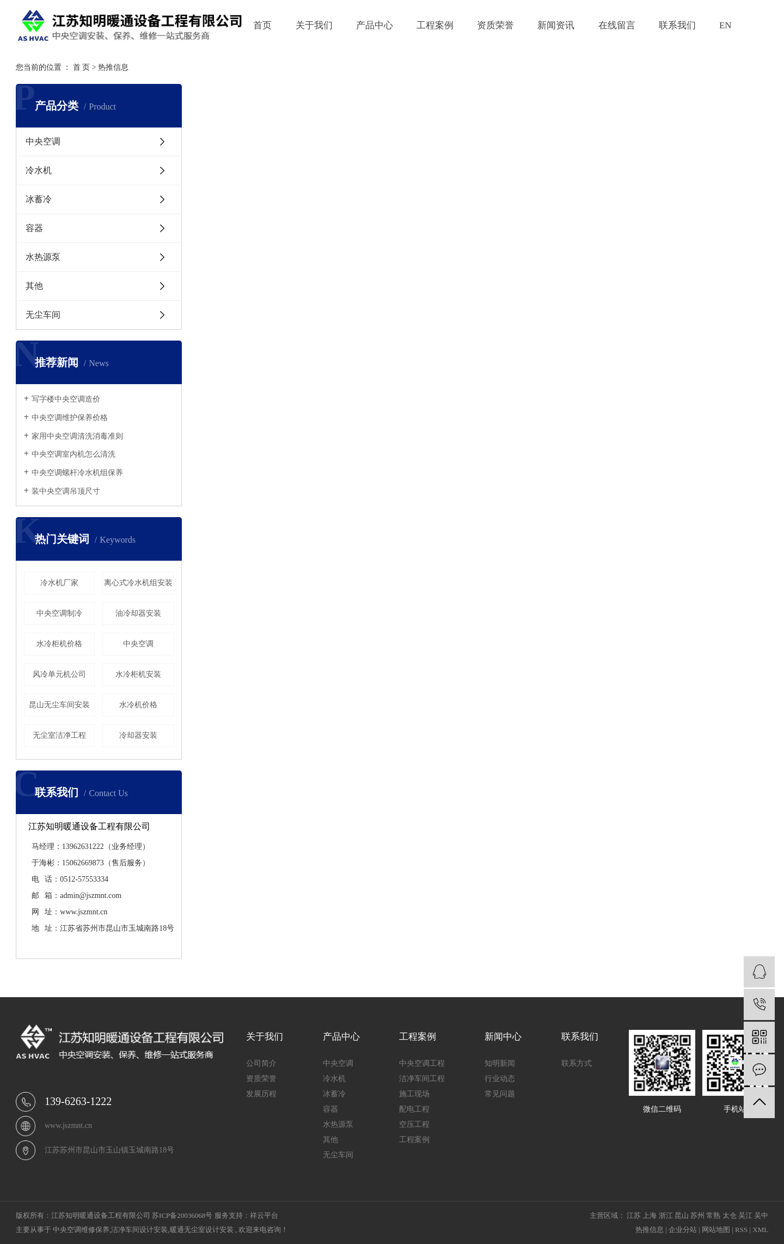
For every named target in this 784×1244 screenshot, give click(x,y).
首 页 (81, 67)
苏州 (697, 1215)
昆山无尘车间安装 (59, 705)
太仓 (729, 1215)
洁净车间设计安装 (139, 1229)
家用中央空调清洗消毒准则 (77, 436)
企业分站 (683, 1229)
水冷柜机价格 (59, 644)
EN (725, 25)
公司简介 (261, 1063)
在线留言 (616, 25)
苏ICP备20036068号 (182, 1215)
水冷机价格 (138, 705)
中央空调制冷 (59, 613)
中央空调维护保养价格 (70, 418)
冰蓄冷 (39, 199)
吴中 (761, 1215)
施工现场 (414, 1094)
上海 (649, 1215)
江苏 (634, 1215)
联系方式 (576, 1063)
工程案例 (435, 25)
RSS (741, 1229)
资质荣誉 (495, 25)
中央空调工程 (422, 1063)
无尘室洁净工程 (59, 735)
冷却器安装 (138, 735)
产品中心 (374, 25)
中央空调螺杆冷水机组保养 (77, 473)
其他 (34, 285)
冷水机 (39, 170)
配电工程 (414, 1109)
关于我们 (314, 25)
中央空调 (43, 141)
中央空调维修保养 (81, 1229)
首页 (262, 25)
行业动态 (500, 1079)
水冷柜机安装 (138, 674)
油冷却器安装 (138, 613)
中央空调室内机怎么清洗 (73, 454)
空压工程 (414, 1124)
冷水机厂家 (59, 583)
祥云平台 (264, 1215)
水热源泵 (43, 257)
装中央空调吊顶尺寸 (66, 491)
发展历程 (261, 1094)
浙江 (666, 1215)
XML (760, 1229)
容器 (34, 228)
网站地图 (716, 1229)
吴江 (745, 1215)
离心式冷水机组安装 (138, 583)
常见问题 (500, 1094)
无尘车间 (43, 314)
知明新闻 (500, 1063)
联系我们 (677, 25)
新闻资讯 (555, 25)
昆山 (682, 1215)
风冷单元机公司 (59, 674)
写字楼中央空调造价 (66, 399)
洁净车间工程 (422, 1079)
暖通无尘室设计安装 (202, 1229)
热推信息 (113, 67)
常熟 (713, 1215)
